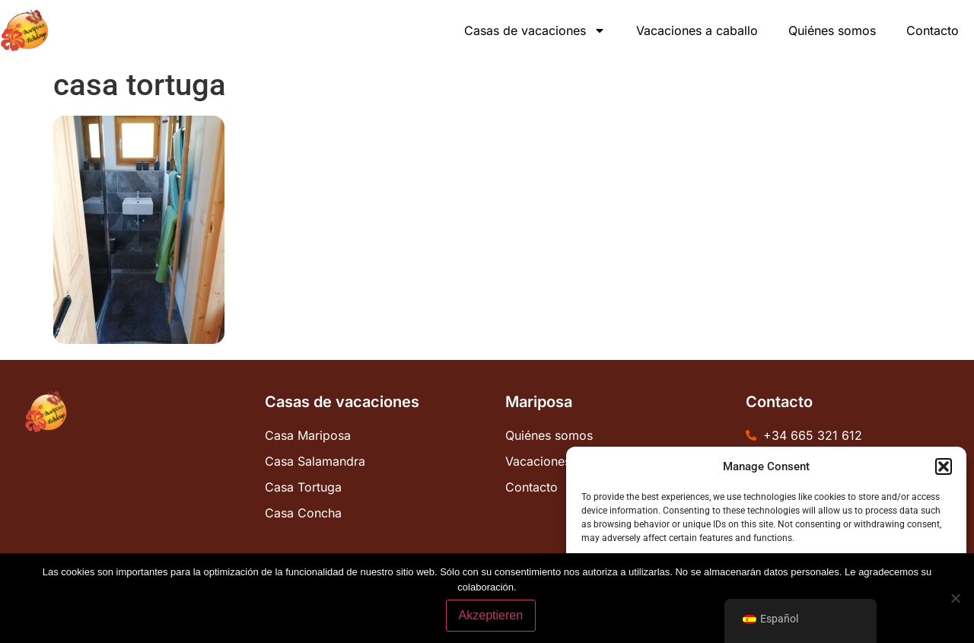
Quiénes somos (832, 30)
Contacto (932, 30)
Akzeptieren (491, 615)
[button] (943, 466)
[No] (955, 598)
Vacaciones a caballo (697, 30)
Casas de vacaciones (535, 30)
